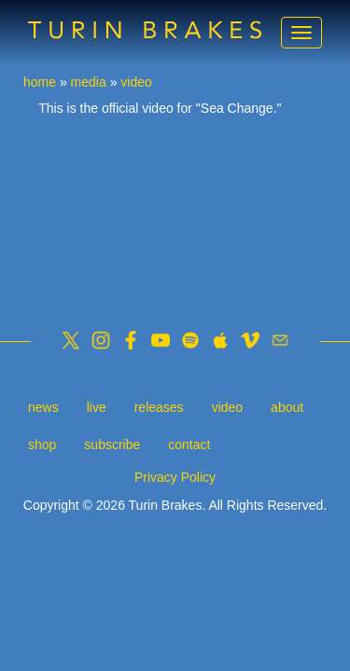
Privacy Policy (175, 477)
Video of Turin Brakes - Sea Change (175, 208)
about (287, 407)
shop (42, 444)
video (135, 82)
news (43, 407)
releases (159, 407)
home (39, 82)
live (96, 407)
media (88, 82)
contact (189, 444)
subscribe (112, 444)
